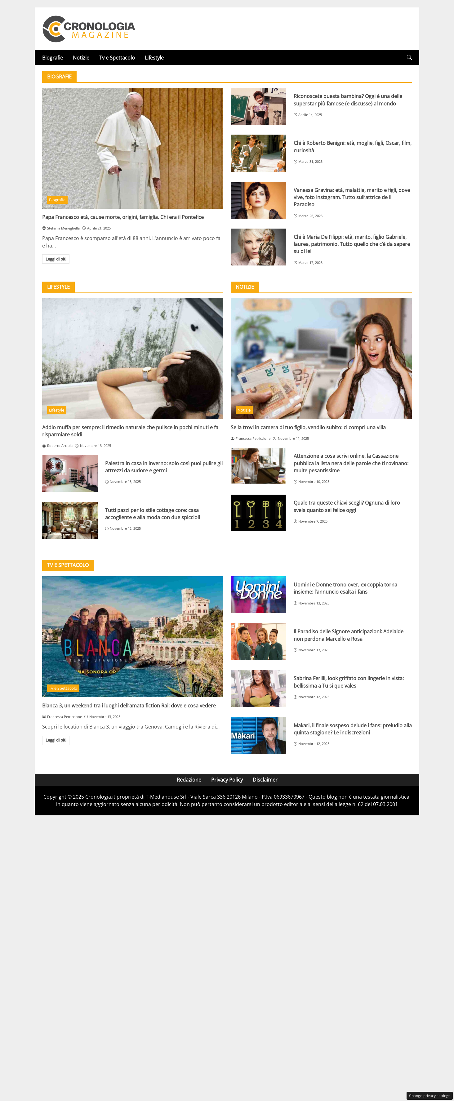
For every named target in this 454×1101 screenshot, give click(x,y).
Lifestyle (154, 57)
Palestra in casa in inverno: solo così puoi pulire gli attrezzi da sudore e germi (164, 467)
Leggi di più (56, 259)
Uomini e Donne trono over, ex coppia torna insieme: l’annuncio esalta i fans (345, 588)
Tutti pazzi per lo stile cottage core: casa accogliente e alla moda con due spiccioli (152, 514)
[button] (409, 57)
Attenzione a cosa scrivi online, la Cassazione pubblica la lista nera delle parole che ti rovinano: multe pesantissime (351, 463)
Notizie (81, 57)
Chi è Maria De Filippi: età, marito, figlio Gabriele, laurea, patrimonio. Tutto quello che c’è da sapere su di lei (352, 244)
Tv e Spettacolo (117, 57)
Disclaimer (265, 779)
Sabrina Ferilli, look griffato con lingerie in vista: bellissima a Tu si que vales (349, 682)
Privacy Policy (227, 779)
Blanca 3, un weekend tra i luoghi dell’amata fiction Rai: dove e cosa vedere (129, 705)
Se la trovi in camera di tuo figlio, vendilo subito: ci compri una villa (308, 427)
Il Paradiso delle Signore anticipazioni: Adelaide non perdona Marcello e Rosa (348, 635)
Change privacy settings (429, 1095)
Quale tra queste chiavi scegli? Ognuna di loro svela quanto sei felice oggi (347, 506)
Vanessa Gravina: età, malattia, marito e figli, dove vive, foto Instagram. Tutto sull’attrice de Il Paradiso (352, 197)
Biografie (52, 57)
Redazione (189, 779)
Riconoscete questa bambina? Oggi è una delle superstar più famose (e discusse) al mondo (348, 100)
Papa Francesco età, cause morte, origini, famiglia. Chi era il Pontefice (123, 217)
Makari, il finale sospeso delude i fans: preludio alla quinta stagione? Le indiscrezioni (353, 729)
